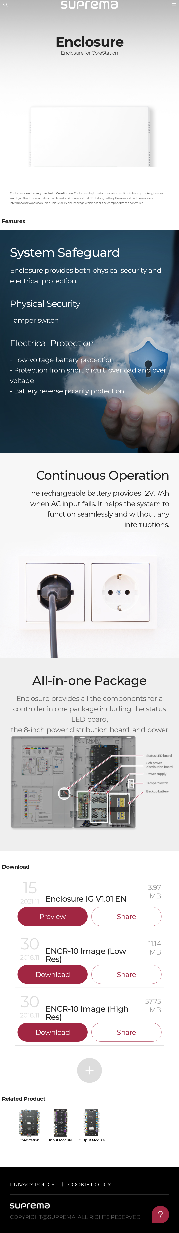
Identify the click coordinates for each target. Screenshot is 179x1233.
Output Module (92, 1140)
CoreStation (29, 1140)
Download (52, 974)
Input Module (60, 1140)
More (89, 1070)
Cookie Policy (89, 1184)
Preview (52, 916)
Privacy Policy (32, 1184)
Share (126, 916)
